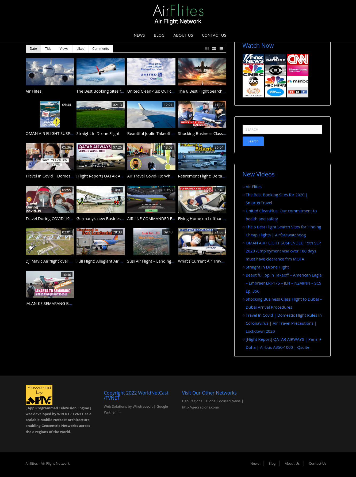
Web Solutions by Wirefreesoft (128, 406)
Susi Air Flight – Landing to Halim (157, 261)
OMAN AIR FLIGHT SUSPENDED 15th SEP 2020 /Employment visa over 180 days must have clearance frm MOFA (283, 251)
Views (64, 48)
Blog (159, 35)
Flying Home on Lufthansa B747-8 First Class (219, 218)
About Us (183, 35)
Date (33, 48)
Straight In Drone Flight (98, 133)
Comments (101, 48)
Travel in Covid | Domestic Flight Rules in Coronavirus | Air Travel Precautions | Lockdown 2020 (284, 323)
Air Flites (34, 91)
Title (48, 48)
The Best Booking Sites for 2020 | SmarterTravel (121, 91)
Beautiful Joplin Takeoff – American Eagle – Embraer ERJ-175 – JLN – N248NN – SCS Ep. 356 (284, 283)
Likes (80, 48)
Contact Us (214, 35)
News (139, 35)
